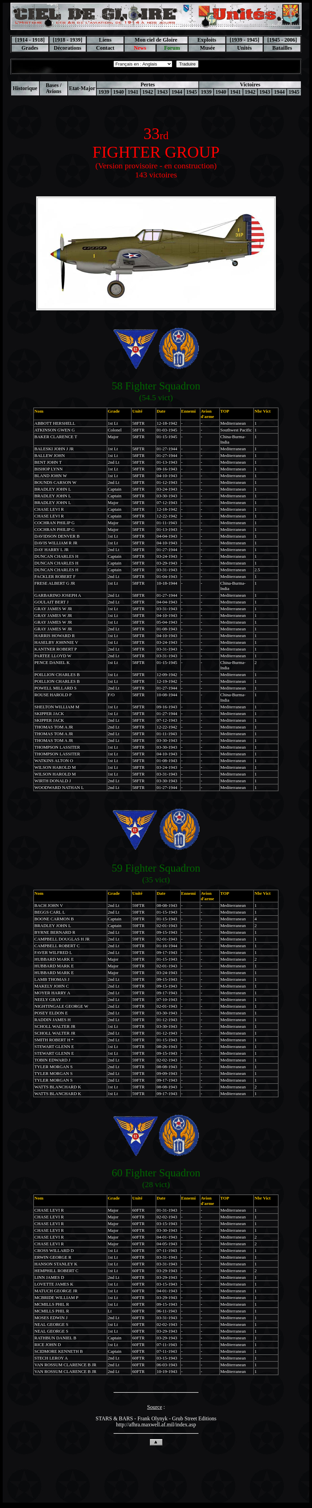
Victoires (250, 84)
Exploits (206, 40)
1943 (162, 92)
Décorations (68, 48)
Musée (207, 48)
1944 (176, 92)
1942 (147, 92)
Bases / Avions (54, 88)
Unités (244, 48)
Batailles (282, 48)
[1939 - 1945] (244, 40)
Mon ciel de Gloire (156, 40)
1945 (191, 92)
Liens (105, 40)
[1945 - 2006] (282, 40)
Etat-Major (82, 88)
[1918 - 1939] (67, 40)
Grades (30, 48)
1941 (133, 92)
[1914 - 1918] (30, 40)
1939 (103, 92)
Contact (105, 48)
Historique (25, 88)
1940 (118, 92)
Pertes (148, 84)
